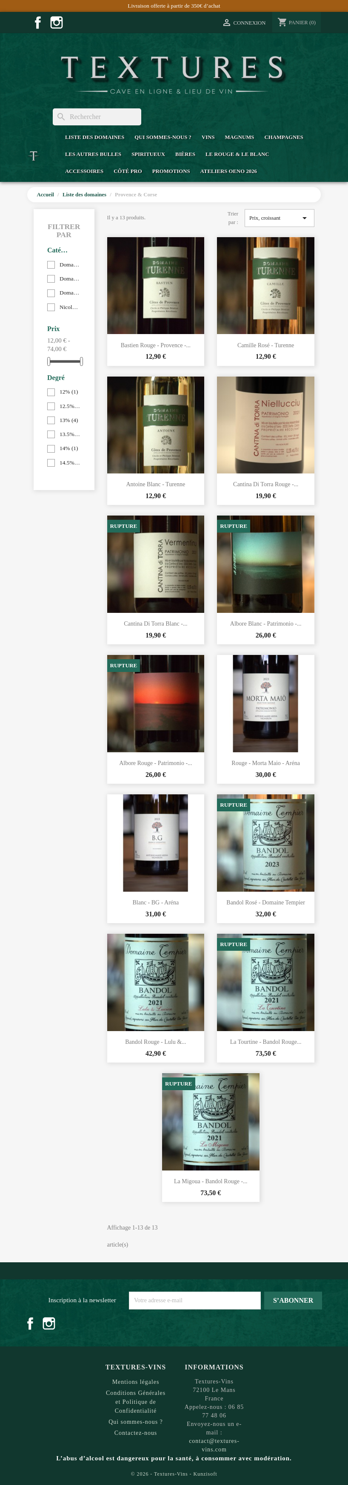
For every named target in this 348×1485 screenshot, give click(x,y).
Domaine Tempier (70, 278)
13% (69, 420)
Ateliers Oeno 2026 (228, 171)
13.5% (70, 434)
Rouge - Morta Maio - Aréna (265, 763)
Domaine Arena (70, 264)
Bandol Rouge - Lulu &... (155, 1042)
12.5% (70, 406)
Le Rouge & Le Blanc (237, 154)
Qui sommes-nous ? (162, 137)
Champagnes (283, 137)
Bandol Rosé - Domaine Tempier (265, 902)
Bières (185, 154)
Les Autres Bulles (93, 154)
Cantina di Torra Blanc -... (155, 624)
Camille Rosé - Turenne (265, 345)
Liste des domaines (94, 137)
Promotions (171, 171)
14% (69, 448)
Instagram (56, 22)
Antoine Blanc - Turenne (155, 484)
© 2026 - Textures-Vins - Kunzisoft (174, 1474)
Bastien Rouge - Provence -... (156, 345)
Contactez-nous (135, 1433)
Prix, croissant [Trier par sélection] (279, 218)
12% (69, 391)
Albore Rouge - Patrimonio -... (155, 763)
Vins (208, 137)
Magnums (239, 137)
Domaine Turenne (70, 292)
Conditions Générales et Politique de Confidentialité (135, 1402)
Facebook (37, 22)
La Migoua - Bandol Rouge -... (211, 1181)
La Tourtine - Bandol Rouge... (266, 1042)
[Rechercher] (97, 116)
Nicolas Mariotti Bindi (70, 307)
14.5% (70, 462)
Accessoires (84, 171)
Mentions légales (136, 1382)
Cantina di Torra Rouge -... (265, 484)
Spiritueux (148, 154)
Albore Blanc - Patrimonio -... (266, 624)
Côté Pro (128, 171)
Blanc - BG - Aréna (155, 902)
